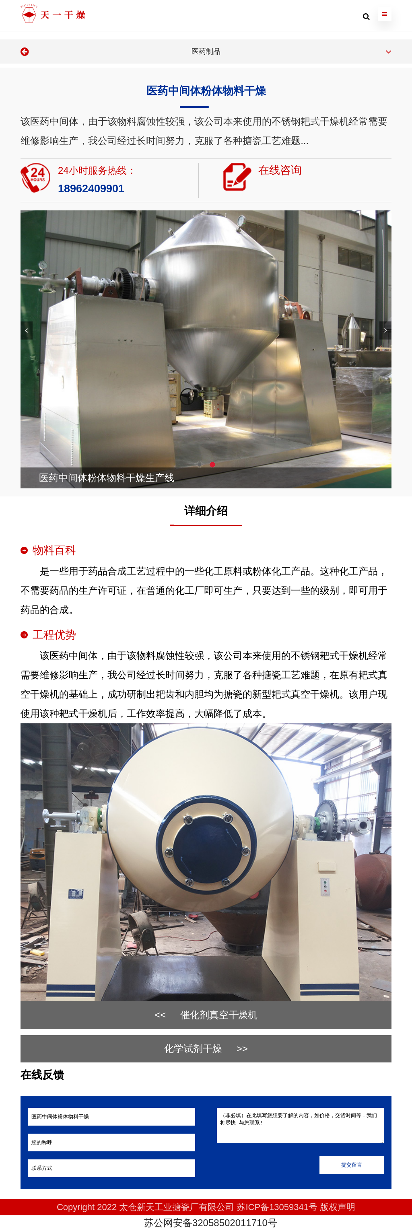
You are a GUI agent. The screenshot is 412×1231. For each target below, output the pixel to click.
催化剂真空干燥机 (219, 1014)
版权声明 (337, 1207)
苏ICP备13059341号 (277, 1207)
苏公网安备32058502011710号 (209, 1222)
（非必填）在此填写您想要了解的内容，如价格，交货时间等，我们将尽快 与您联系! (300, 1125)
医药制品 (206, 51)
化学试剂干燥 (193, 1048)
